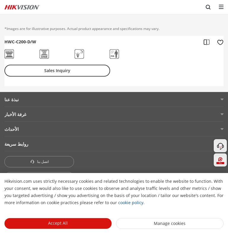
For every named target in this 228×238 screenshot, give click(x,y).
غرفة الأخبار (15, 114)
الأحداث (11, 129)
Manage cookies (170, 223)
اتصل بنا (39, 161)
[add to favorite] (218, 42)
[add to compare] (206, 42)
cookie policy (130, 202)
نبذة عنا (11, 99)
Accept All (58, 223)
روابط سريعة (16, 144)
